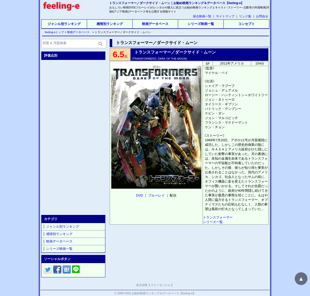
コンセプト (246, 24)
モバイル (164, 285)
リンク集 (245, 16)
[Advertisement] (73, 136)
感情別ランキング (109, 24)
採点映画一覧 (202, 16)
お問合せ (262, 16)
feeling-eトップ (53, 32)
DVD (139, 195)
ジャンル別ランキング (64, 24)
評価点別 (50, 55)
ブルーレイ (156, 195)
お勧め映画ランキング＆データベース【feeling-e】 (163, 293)
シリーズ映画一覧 (201, 24)
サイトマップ (225, 16)
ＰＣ (154, 285)
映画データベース (155, 24)
